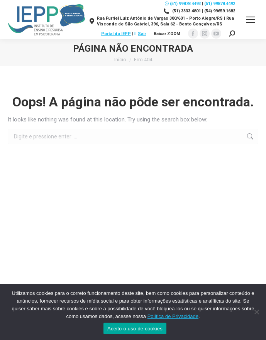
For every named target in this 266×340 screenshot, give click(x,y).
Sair (140, 33)
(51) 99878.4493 (183, 3)
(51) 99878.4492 (219, 3)
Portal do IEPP (116, 33)
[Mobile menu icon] (250, 19)
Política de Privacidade (172, 316)
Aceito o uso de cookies (135, 329)
